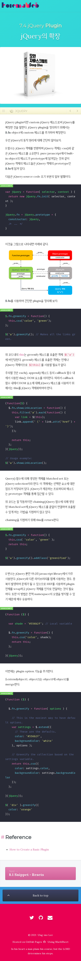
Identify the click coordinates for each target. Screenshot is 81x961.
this (21, 354)
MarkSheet (61, 941)
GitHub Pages (36, 941)
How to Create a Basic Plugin (29, 849)
